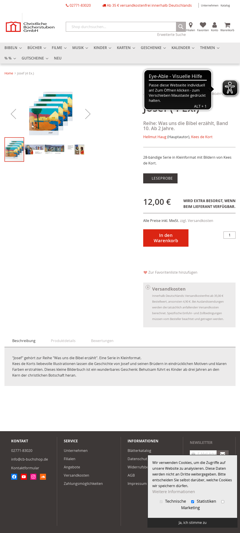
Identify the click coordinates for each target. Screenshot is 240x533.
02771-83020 (80, 5)
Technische (173, 501)
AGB (131, 475)
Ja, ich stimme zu (193, 522)
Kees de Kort (202, 136)
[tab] (23, 341)
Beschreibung (23, 340)
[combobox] (126, 27)
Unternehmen (209, 5)
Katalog (225, 5)
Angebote (72, 467)
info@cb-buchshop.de (29, 459)
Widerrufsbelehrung (145, 467)
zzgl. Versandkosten (196, 220)
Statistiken (204, 501)
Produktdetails (63, 340)
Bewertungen (102, 340)
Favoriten (203, 30)
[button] (13, 155)
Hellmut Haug (154, 136)
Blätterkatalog (139, 450)
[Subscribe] (223, 453)
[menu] (120, 53)
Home (8, 73)
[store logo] (30, 22)
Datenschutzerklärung (146, 458)
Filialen (190, 30)
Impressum (137, 483)
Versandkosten (76, 475)
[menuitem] (12, 48)
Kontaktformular (25, 467)
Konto (214, 30)
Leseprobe (162, 178)
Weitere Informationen (173, 491)
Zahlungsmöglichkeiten (83, 483)
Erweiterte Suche (171, 34)
